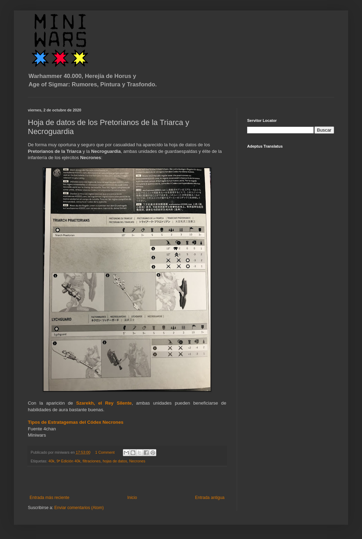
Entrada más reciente (49, 497)
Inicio (132, 497)
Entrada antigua (210, 497)
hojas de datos (115, 461)
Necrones (137, 461)
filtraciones (91, 461)
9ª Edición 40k (68, 461)
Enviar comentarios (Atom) (79, 507)
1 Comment (105, 452)
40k (51, 461)
